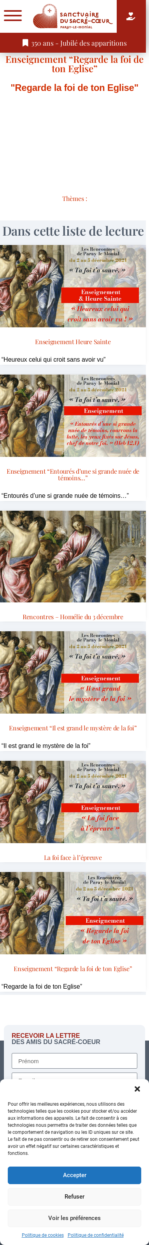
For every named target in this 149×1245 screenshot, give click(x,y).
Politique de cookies (43, 1235)
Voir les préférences (74, 1218)
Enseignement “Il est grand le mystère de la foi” (73, 728)
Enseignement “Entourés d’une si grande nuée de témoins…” (73, 474)
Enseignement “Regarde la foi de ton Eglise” (74, 64)
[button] (137, 1089)
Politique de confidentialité (96, 1235)
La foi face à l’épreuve (73, 857)
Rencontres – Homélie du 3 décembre (73, 617)
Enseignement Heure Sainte (73, 341)
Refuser (74, 1196)
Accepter (74, 1175)
